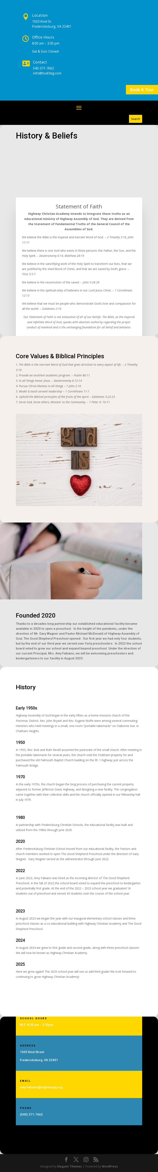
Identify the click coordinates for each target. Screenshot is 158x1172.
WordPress (110, 1166)
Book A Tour (142, 89)
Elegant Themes (69, 1166)
